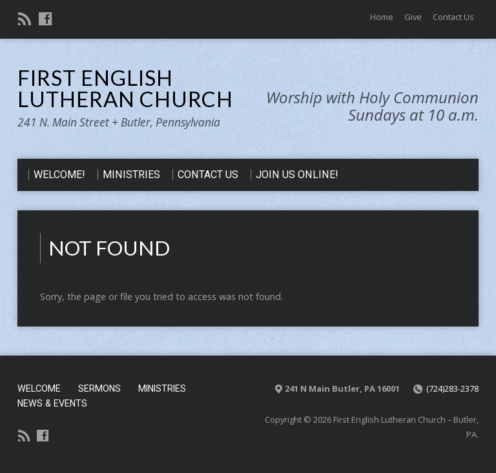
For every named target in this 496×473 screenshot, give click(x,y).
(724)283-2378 (452, 388)
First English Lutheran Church (125, 88)
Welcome (39, 388)
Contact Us (453, 17)
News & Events (52, 403)
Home (381, 17)
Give (413, 17)
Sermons (99, 388)
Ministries (162, 388)
